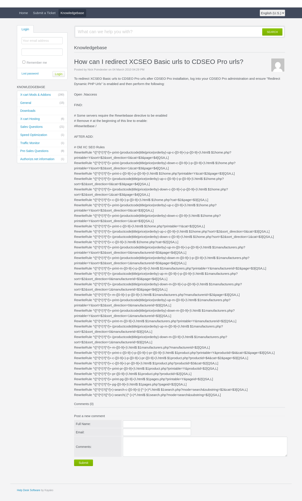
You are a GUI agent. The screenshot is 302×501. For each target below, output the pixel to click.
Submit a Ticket (44, 13)
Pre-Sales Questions (42, 151)
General (42, 103)
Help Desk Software (28, 490)
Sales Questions (42, 127)
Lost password (30, 73)
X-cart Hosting (42, 119)
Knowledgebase (72, 13)
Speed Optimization (42, 135)
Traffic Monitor (42, 143)
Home (23, 13)
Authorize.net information (42, 159)
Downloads (27, 110)
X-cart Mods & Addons (42, 95)
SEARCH (272, 32)
